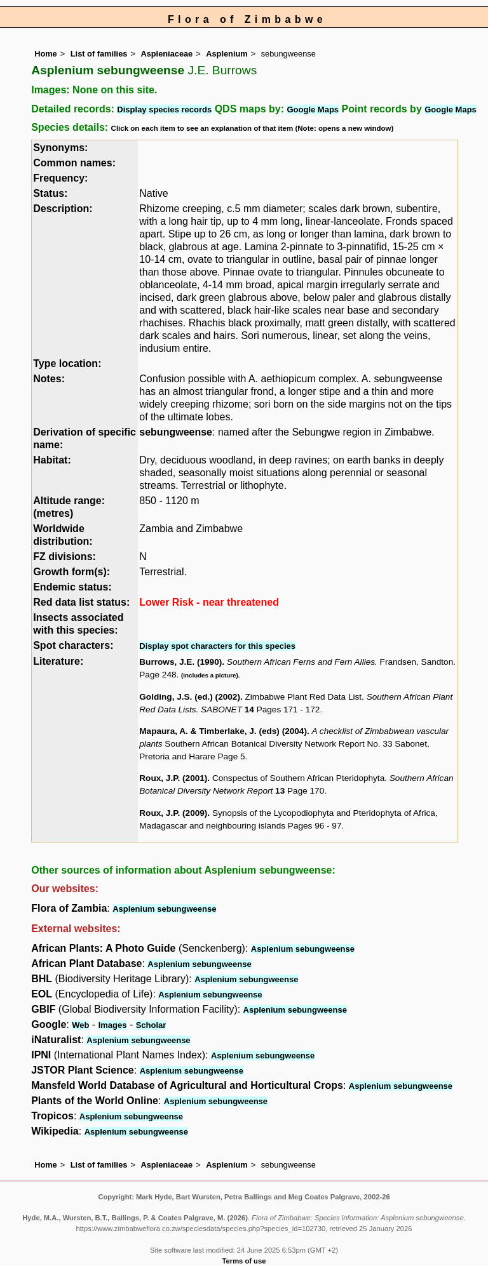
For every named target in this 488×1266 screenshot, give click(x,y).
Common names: (74, 162)
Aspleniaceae (166, 53)
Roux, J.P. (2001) (173, 778)
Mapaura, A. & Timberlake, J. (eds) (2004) (223, 731)
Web (80, 1025)
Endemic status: (72, 587)
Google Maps (313, 109)
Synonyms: (60, 147)
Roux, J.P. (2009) (173, 813)
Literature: (58, 661)
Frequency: (60, 178)
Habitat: (52, 460)
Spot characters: (73, 645)
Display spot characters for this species (217, 646)
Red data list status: (81, 602)
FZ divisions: (64, 556)
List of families (99, 53)
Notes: (49, 378)
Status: (50, 193)
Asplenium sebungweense (164, 909)
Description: (62, 208)
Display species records (164, 109)
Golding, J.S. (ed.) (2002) (189, 697)
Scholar (151, 1025)
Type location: (67, 363)
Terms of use (244, 1261)
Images (112, 1025)
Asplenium (226, 53)
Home (45, 53)
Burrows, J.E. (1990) (180, 662)
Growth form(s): (71, 571)
